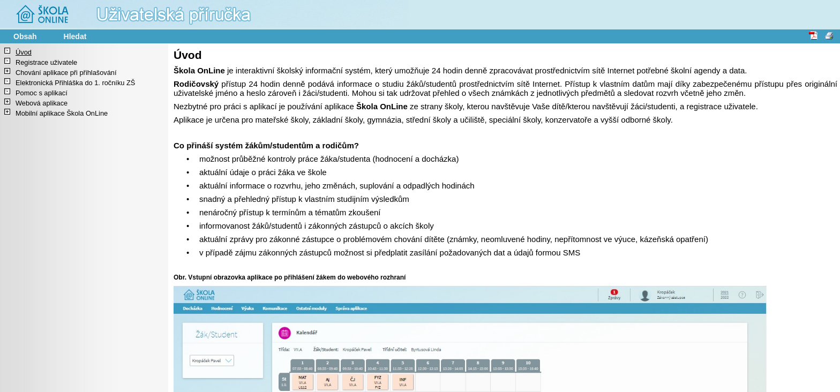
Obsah (25, 36)
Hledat (75, 36)
